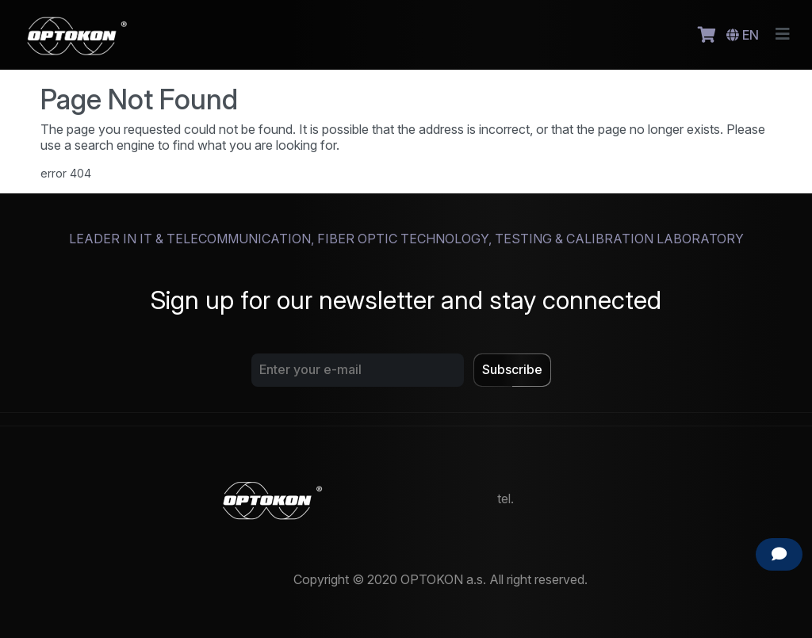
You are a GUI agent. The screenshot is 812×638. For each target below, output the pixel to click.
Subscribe (512, 369)
